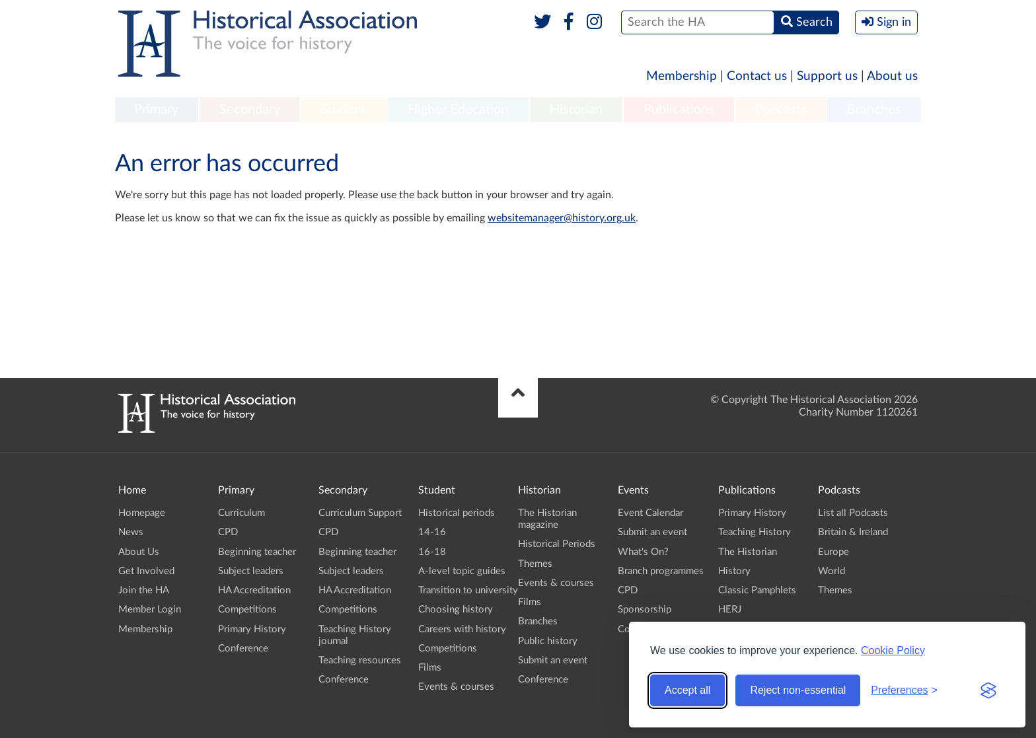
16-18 (432, 552)
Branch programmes (661, 571)
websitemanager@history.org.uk (562, 218)
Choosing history (455, 609)
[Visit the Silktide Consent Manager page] (988, 690)
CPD (228, 532)
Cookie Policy (893, 650)
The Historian (747, 552)
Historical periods (456, 513)
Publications (679, 109)
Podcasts (781, 109)
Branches (874, 109)
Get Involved (146, 571)
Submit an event (552, 660)
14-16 (432, 532)
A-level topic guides (461, 571)
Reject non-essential (798, 690)
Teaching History (754, 532)
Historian (576, 109)
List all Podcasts (853, 513)
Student (343, 109)
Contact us (757, 76)
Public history (547, 641)
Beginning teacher (257, 552)
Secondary (249, 109)
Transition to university (468, 590)
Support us (827, 76)
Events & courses (456, 687)
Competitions (247, 609)
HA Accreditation (254, 590)
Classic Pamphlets (757, 590)
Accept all (687, 690)
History (734, 571)
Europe (833, 552)
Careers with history (462, 629)
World (831, 571)
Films (429, 668)
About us (892, 76)
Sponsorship (644, 609)
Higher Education (458, 109)
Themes (535, 564)
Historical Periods (556, 544)
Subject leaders (250, 571)
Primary (156, 109)
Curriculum (241, 513)
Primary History (252, 629)
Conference (243, 648)
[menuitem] (156, 110)
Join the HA (143, 590)
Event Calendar (650, 513)
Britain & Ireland (853, 532)
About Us (138, 552)
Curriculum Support (360, 513)
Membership (681, 76)
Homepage (141, 513)
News (130, 532)
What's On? (643, 552)
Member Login (149, 609)
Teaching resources (359, 660)
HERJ (729, 609)
